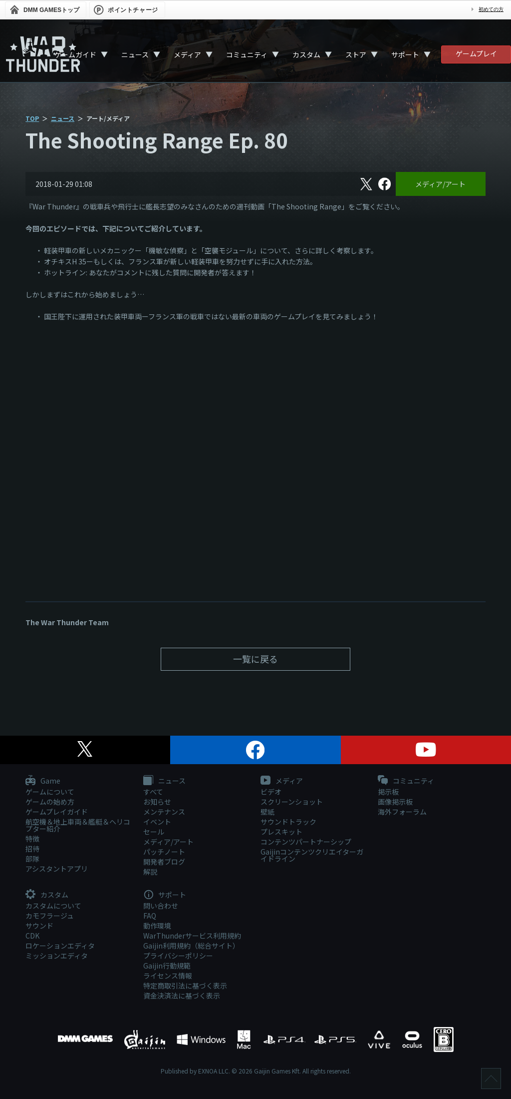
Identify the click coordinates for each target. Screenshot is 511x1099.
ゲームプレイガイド (56, 811)
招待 (32, 848)
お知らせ (157, 801)
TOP (32, 118)
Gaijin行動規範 (167, 965)
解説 (150, 871)
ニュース (135, 54)
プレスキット (281, 831)
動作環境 (157, 925)
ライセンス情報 (167, 975)
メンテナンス (164, 811)
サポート (405, 54)
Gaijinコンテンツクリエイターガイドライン (311, 855)
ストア (355, 54)
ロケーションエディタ (60, 945)
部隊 (32, 858)
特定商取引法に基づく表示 (185, 985)
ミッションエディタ (56, 955)
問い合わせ (160, 905)
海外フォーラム (402, 811)
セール (153, 831)
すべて (153, 791)
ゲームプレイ (476, 53)
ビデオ (270, 791)
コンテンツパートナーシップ (305, 841)
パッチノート (164, 851)
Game (42, 781)
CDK (32, 935)
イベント (157, 821)
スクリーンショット (291, 801)
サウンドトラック (288, 821)
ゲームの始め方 (49, 801)
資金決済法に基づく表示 (181, 995)
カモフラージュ (49, 915)
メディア (187, 54)
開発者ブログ (164, 861)
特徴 (32, 838)
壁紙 (267, 811)
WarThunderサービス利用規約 (192, 935)
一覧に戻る (255, 658)
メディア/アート (440, 184)
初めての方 (491, 9)
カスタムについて (53, 905)
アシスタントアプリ (56, 868)
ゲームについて (49, 791)
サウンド (39, 925)
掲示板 (388, 791)
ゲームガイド (75, 54)
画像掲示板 (395, 801)
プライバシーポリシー (178, 955)
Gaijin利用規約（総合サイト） (191, 945)
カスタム (306, 54)
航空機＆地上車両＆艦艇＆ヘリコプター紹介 (77, 825)
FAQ (149, 915)
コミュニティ (246, 54)
